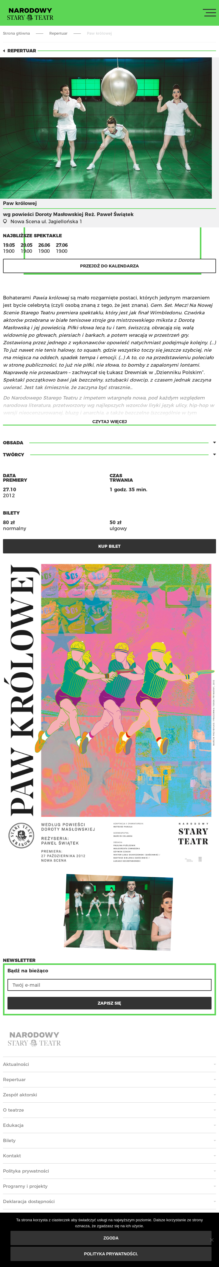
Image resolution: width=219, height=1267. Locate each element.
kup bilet (109, 546)
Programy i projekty (25, 1186)
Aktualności (16, 1064)
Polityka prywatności (26, 1171)
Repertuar (58, 33)
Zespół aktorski (20, 1095)
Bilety (9, 1140)
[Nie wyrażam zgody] (212, 1240)
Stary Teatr (30, 14)
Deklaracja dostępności (29, 1201)
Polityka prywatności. (111, 1253)
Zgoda (111, 1238)
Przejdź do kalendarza (109, 266)
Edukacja (13, 1125)
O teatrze (13, 1110)
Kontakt (12, 1156)
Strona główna (16, 33)
